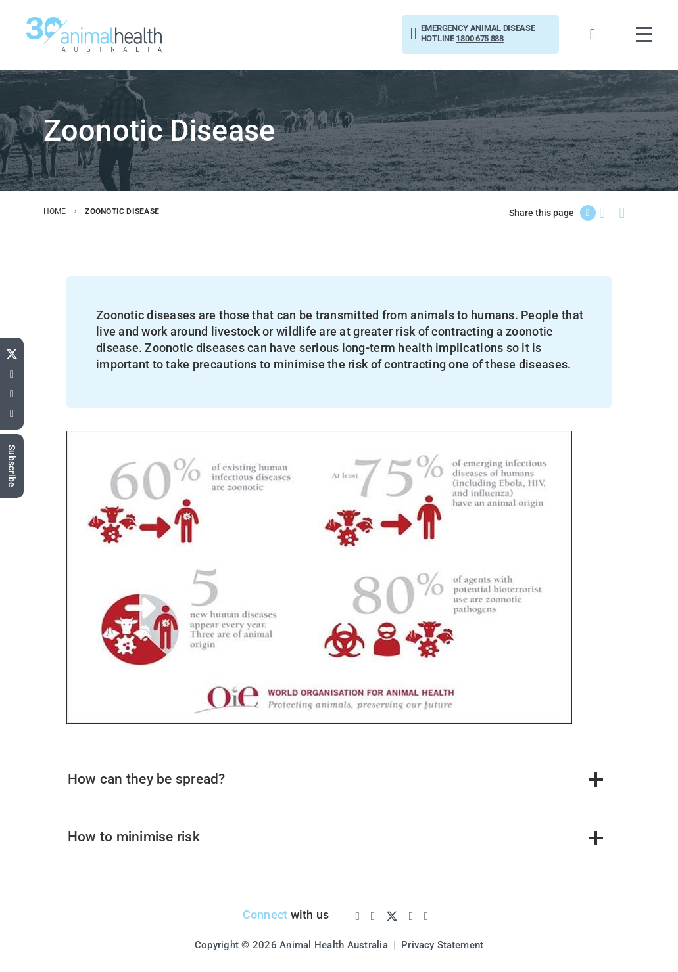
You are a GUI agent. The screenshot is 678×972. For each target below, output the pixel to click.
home (54, 211)
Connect (263, 916)
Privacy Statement (442, 945)
